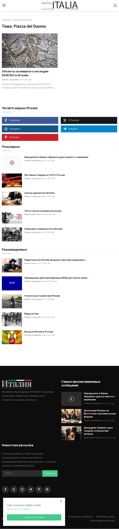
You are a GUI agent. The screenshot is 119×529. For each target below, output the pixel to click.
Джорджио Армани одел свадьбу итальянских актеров (98, 430)
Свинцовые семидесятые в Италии (43, 229)
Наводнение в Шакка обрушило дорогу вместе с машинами (56, 157)
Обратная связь (105, 516)
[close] (61, 501)
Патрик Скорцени (10, 80)
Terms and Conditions (79, 516)
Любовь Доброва (32, 335)
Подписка (50, 473)
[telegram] (30, 489)
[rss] (47, 489)
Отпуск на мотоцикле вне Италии (42, 296)
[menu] (4, 5)
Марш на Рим (31, 314)
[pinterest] (38, 489)
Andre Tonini (30, 263)
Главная (6, 20)
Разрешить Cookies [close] (34, 517)
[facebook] (5, 489)
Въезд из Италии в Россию (38, 332)
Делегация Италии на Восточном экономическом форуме (100, 413)
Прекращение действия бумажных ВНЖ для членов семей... (56, 278)
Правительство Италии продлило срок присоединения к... (55, 260)
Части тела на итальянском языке (43, 211)
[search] (115, 5)
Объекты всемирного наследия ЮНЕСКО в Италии (25, 73)
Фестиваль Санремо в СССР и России (44, 175)
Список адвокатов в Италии (39, 193)
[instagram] (22, 489)
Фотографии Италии (102, 520)
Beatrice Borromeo (33, 214)
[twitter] (13, 489)
